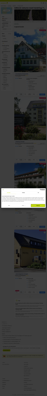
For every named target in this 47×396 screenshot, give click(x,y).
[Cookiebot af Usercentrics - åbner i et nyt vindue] (40, 189)
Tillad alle (38, 205)
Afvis (9, 205)
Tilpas (23, 205)
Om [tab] (38, 192)
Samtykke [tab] (8, 192)
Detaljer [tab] (23, 192)
